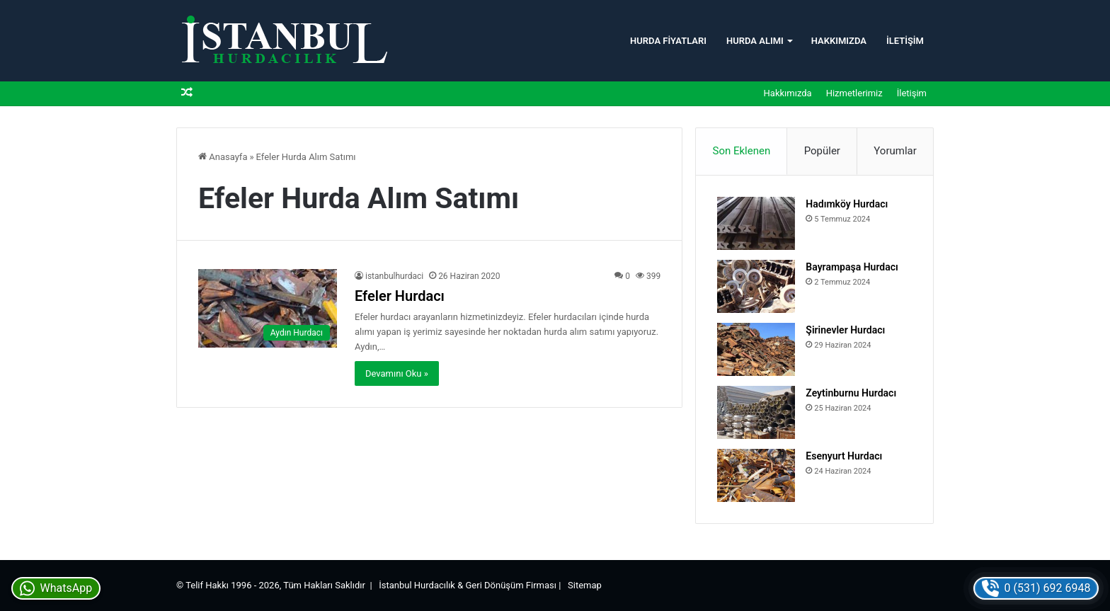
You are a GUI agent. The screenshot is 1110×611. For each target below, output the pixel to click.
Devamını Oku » (396, 373)
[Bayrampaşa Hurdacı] (756, 286)
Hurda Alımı (755, 40)
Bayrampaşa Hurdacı (852, 267)
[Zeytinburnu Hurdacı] (756, 412)
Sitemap (585, 585)
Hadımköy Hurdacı (847, 204)
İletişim (905, 40)
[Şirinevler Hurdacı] (756, 349)
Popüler (822, 150)
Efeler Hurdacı (400, 295)
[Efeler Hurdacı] (267, 308)
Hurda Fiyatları (668, 40)
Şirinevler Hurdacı (845, 330)
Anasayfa (222, 157)
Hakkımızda (838, 40)
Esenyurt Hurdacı (844, 456)
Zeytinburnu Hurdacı (851, 393)
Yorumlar (895, 150)
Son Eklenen (742, 150)
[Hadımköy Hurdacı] (756, 223)
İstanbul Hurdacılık (417, 585)
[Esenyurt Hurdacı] (756, 475)
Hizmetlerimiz (854, 93)
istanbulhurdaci (394, 276)
